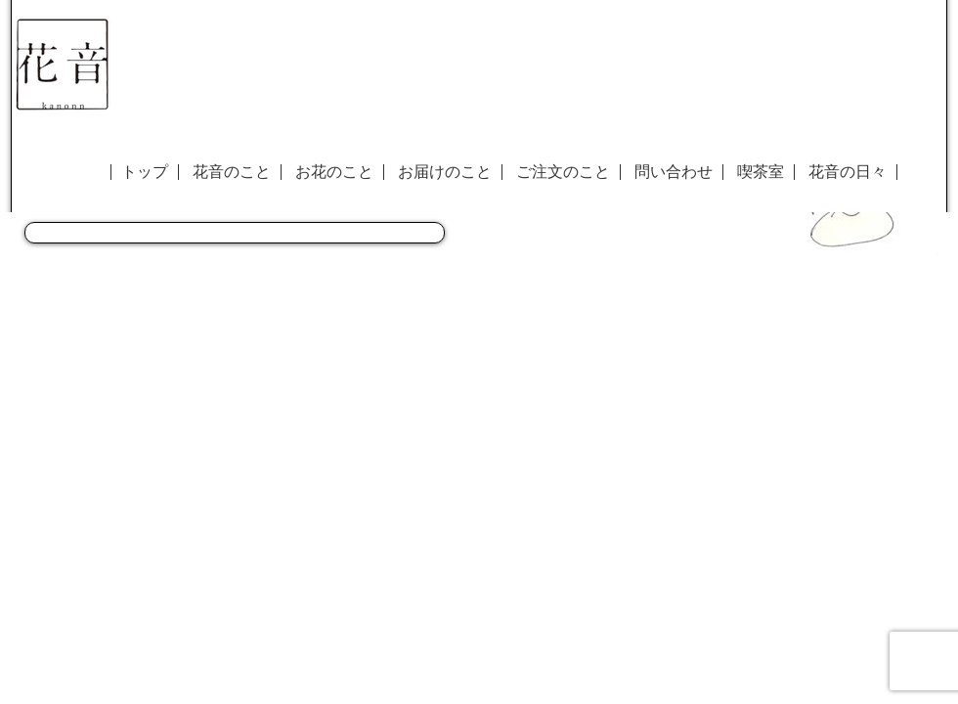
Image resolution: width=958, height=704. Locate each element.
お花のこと (334, 171)
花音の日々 (847, 171)
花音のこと (232, 171)
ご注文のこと (563, 171)
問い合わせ (673, 171)
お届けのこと (445, 171)
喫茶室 (760, 171)
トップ (144, 171)
